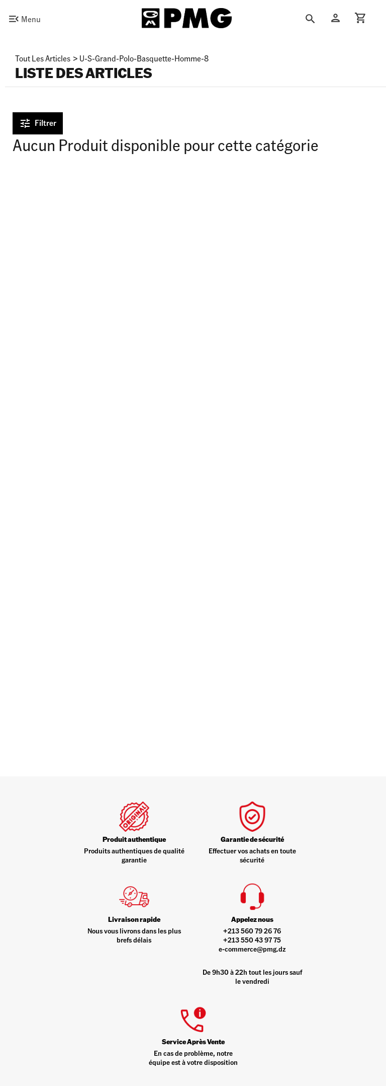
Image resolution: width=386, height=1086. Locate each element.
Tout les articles (42, 58)
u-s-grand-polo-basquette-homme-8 (144, 58)
